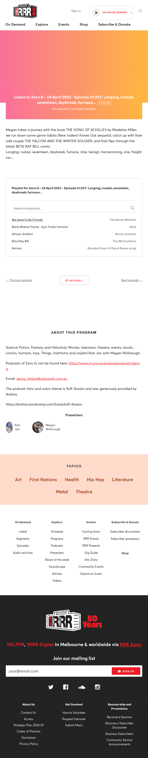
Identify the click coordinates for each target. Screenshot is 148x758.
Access (28, 719)
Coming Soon (91, 531)
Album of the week (57, 560)
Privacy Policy (28, 744)
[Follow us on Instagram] (97, 687)
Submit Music (74, 725)
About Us (28, 704)
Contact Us (28, 712)
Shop (125, 553)
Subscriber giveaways (125, 539)
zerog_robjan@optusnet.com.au (41, 378)
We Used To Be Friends (27, 220)
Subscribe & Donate (125, 522)
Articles (57, 574)
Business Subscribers (119, 734)
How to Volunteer (74, 712)
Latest (23, 531)
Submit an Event (91, 574)
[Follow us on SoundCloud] (81, 687)
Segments (22, 539)
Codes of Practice (28, 731)
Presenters (57, 553)
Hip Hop (95, 479)
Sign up (126, 671)
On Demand (23, 522)
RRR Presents (91, 545)
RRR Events (91, 539)
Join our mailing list (74, 658)
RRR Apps (130, 644)
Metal (62, 492)
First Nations (43, 479)
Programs (57, 539)
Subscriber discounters (125, 531)
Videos (56, 581)
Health (72, 479)
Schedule (57, 531)
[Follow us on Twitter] (51, 687)
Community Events (91, 566)
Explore (56, 522)
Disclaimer (29, 738)
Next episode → (131, 280)
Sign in (76, 11)
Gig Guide (91, 553)
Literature (122, 479)
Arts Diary (91, 560)
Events (91, 522)
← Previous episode (19, 280)
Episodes (23, 545)
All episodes (74, 280)
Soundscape (57, 566)
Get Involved (74, 704)
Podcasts (57, 545)
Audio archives (23, 553)
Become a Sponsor (119, 717)
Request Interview (74, 719)
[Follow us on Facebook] (65, 687)
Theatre (84, 492)
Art (18, 479)
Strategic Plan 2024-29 (28, 725)
